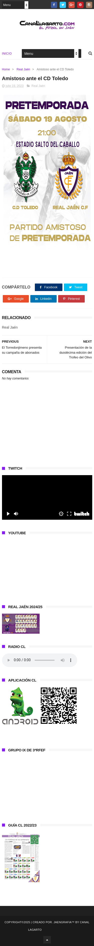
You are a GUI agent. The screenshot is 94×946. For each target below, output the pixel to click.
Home (6, 69)
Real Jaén (23, 69)
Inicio (7, 53)
